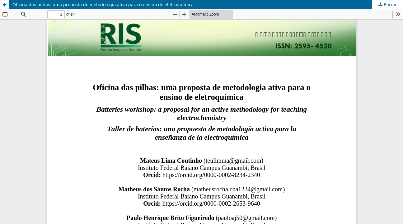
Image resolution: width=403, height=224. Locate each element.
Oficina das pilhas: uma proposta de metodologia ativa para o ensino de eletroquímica (103, 4)
